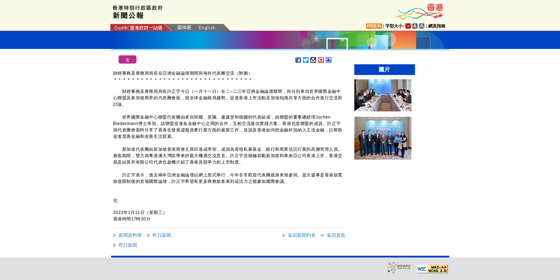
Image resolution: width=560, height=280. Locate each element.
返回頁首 (336, 235)
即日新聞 (128, 245)
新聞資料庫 (130, 235)
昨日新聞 (161, 235)
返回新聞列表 (302, 235)
